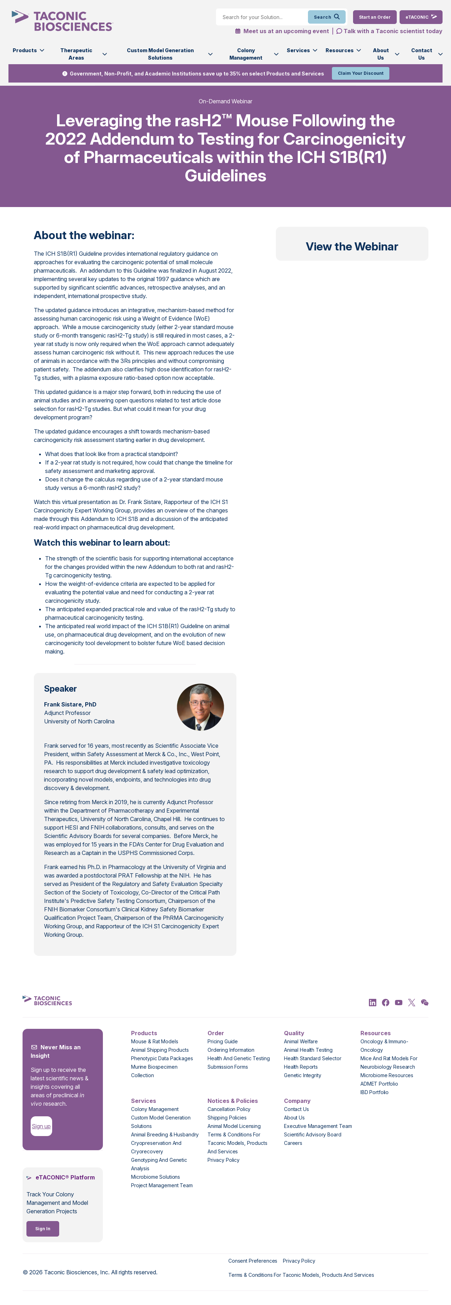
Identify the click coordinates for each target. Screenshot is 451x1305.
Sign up (41, 1126)
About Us (381, 54)
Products (25, 50)
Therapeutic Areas (76, 54)
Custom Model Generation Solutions (160, 54)
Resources (340, 50)
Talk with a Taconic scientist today (393, 31)
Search (327, 16)
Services (298, 50)
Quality (294, 1033)
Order (216, 1033)
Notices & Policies (233, 1100)
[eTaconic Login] (421, 17)
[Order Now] (375, 17)
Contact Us (421, 54)
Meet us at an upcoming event (282, 31)
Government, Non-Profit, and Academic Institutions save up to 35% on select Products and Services (197, 74)
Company (297, 1100)
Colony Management (245, 54)
